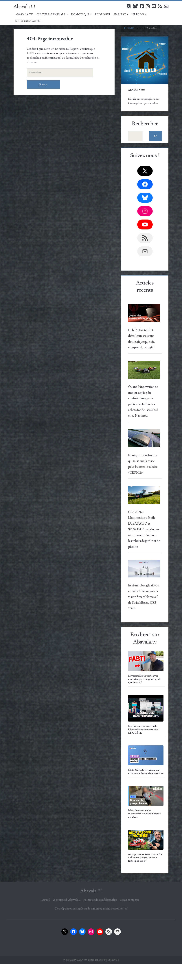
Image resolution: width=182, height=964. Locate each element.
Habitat (120, 14)
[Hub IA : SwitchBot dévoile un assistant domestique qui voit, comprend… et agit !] (144, 314)
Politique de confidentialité (100, 900)
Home (129, 28)
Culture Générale (51, 14)
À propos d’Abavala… (66, 900)
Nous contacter (28, 21)
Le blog (138, 14)
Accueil (45, 900)
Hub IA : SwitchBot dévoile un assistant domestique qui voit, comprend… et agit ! (141, 338)
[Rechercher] (155, 136)
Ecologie (102, 14)
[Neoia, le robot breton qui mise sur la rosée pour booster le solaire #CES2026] (144, 439)
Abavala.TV (24, 14)
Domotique (80, 14)
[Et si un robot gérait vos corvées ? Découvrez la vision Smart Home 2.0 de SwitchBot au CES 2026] (144, 570)
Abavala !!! (24, 6)
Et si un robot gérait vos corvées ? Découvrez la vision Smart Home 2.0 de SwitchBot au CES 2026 (143, 597)
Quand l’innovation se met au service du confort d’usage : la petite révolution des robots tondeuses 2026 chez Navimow (143, 401)
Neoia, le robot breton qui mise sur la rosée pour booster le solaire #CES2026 (142, 464)
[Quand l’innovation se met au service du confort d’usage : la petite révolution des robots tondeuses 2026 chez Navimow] (144, 371)
